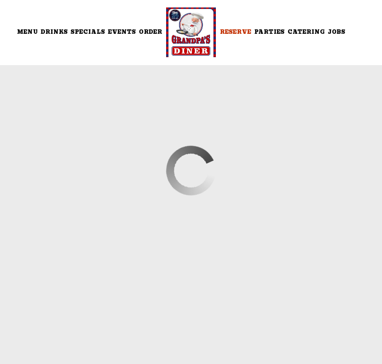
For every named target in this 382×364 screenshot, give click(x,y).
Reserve (235, 32)
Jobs (336, 32)
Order (150, 32)
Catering (306, 32)
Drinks (54, 32)
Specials (88, 32)
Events (122, 32)
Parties (269, 32)
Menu (27, 32)
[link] (191, 32)
